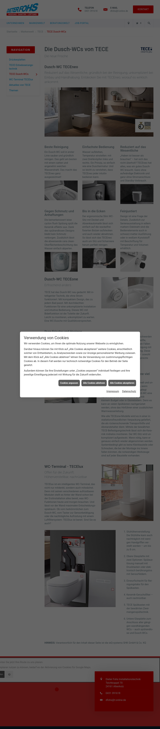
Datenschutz (129, 360)
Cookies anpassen (69, 352)
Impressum (112, 360)
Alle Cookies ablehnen (94, 352)
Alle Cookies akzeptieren (122, 352)
